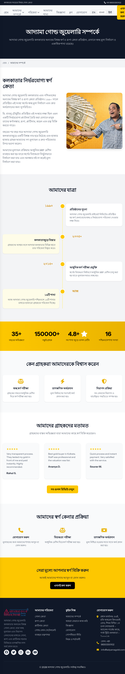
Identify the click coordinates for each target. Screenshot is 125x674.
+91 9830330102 (112, 2)
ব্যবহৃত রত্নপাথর (42, 634)
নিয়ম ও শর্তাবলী (73, 639)
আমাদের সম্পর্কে (18, 12)
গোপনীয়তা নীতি (73, 634)
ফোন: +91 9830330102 (107, 643)
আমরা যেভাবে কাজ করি (77, 621)
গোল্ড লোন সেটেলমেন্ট (45, 630)
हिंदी (110, 12)
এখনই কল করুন (62, 585)
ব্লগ (70, 12)
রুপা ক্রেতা (40, 621)
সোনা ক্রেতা (40, 616)
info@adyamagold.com (113, 649)
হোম (6, 12)
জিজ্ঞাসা (60, 12)
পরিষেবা (33, 12)
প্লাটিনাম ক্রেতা (41, 625)
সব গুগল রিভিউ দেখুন (62, 489)
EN (93, 12)
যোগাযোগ (81, 12)
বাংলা (101, 12)
